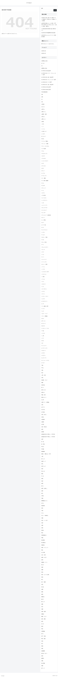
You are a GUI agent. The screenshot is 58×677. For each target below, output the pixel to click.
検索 (42, 8)
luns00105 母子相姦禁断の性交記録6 (48, 32)
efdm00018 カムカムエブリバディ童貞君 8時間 (48, 36)
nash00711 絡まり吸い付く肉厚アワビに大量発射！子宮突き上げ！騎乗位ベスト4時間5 (49, 19)
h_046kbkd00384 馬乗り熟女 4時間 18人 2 (48, 29)
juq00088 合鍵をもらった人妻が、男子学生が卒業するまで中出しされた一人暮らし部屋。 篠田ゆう (49, 25)
